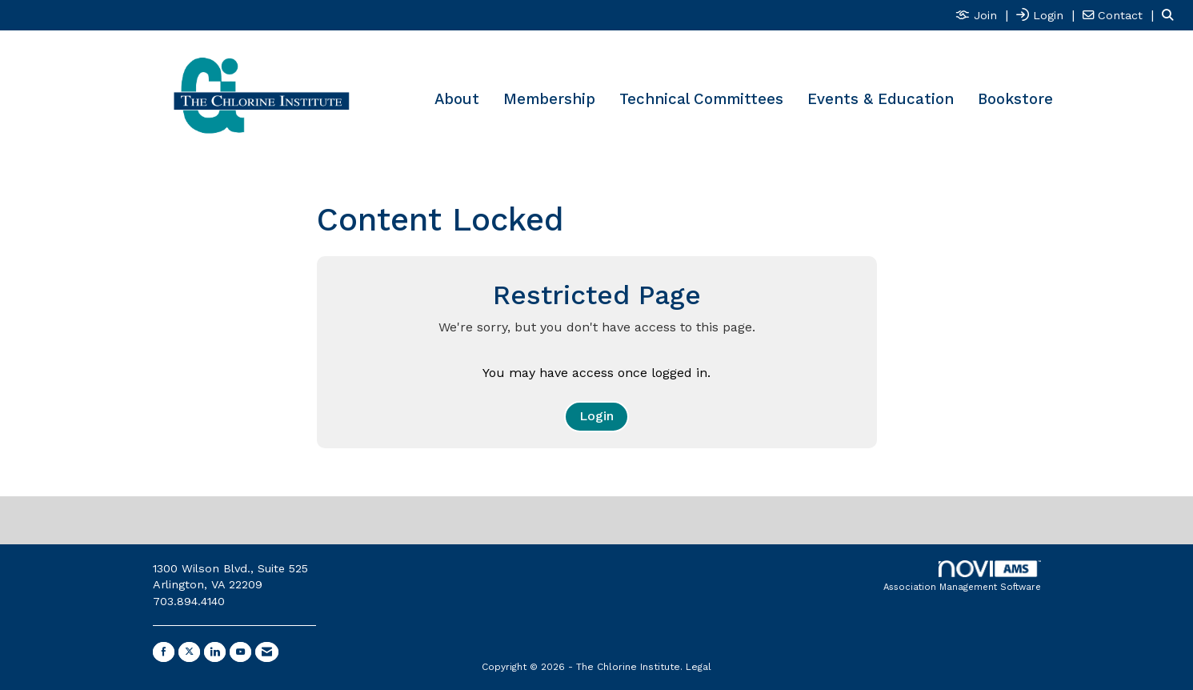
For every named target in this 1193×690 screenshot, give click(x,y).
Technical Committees (701, 99)
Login (596, 415)
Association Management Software (962, 576)
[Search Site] (1171, 14)
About (456, 99)
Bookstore (1015, 99)
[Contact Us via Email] (266, 652)
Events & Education (880, 99)
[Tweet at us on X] (189, 652)
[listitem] (983, 14)
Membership (549, 99)
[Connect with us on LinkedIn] (215, 652)
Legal (698, 666)
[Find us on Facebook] (163, 652)
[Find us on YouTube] (240, 652)
